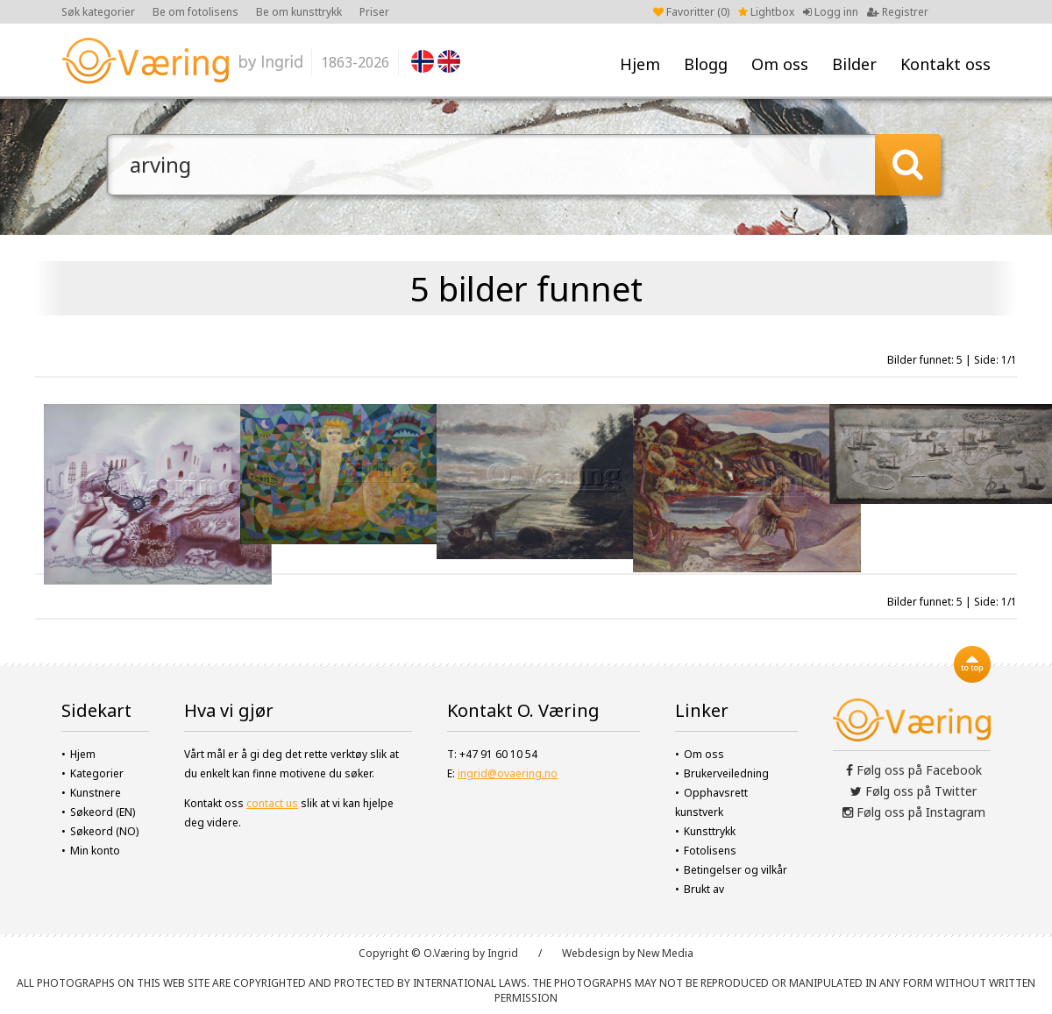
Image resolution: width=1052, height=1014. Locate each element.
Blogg (706, 63)
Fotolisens (710, 850)
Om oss (779, 63)
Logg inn (830, 11)
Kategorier (97, 773)
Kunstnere (95, 792)
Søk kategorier (98, 11)
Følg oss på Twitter (913, 791)
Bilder (854, 63)
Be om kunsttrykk (299, 11)
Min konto (95, 850)
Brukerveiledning (726, 773)
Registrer (897, 11)
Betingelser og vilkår (735, 869)
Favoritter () (691, 11)
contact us (272, 803)
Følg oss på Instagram (913, 812)
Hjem (640, 63)
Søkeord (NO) (104, 831)
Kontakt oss (945, 63)
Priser (374, 11)
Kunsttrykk (710, 831)
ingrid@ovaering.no (508, 773)
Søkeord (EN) (102, 812)
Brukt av (704, 889)
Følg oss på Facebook (914, 770)
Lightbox (766, 11)
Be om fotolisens (195, 11)
